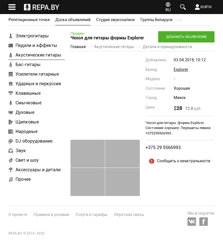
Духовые (25, 112)
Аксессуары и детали (38, 169)
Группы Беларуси (156, 19)
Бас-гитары (28, 64)
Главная (78, 46)
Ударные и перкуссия (38, 83)
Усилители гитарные (37, 74)
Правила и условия (51, 214)
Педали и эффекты (36, 45)
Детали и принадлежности (167, 46)
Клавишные (28, 93)
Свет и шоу (27, 160)
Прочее (23, 179)
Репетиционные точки (29, 19)
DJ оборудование (34, 141)
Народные (26, 131)
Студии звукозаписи (115, 19)
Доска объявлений (72, 19)
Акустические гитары (38, 55)
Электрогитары (32, 36)
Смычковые (28, 102)
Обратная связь (129, 214)
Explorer (181, 69)
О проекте (17, 214)
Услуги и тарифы (91, 214)
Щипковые (27, 122)
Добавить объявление (186, 37)
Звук (21, 150)
